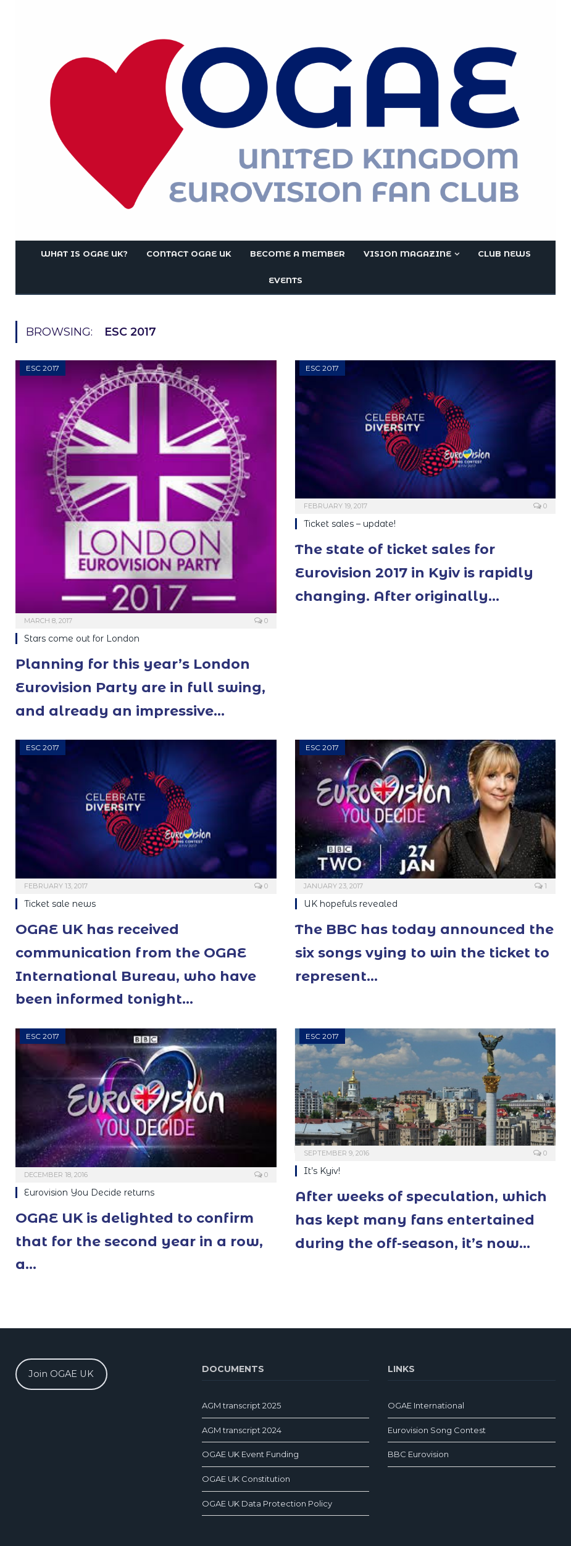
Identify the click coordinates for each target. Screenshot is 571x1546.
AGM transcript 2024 (241, 1430)
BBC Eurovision (418, 1454)
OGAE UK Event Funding (250, 1454)
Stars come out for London (82, 638)
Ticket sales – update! (350, 523)
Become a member (297, 253)
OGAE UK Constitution (246, 1479)
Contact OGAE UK (188, 253)
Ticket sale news (60, 903)
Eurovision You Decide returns (89, 1192)
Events (285, 280)
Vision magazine (407, 253)
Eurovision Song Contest (437, 1430)
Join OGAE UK (61, 1373)
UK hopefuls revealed (351, 903)
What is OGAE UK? (84, 253)
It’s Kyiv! (322, 1170)
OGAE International (426, 1405)
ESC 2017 (42, 368)
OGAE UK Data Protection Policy (267, 1503)
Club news (504, 253)
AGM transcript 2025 (241, 1405)
